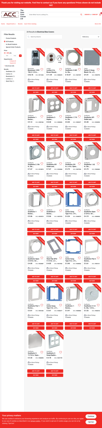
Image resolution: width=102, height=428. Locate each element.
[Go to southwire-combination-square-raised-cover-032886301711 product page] (54, 213)
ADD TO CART (36, 88)
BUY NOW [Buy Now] (35, 92)
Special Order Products (13, 47)
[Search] (81, 14)
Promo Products (11, 38)
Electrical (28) (9, 66)
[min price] (7, 55)
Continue (91, 416)
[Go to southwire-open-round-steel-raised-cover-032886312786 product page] (73, 166)
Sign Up (95, 14)
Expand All (13, 63)
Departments (11, 24)
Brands (20, 24)
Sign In (87, 14)
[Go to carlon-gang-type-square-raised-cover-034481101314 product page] (54, 307)
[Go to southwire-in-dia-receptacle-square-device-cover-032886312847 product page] (73, 71)
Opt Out (91, 422)
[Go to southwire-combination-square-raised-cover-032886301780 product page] (73, 307)
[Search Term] (55, 15)
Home (3, 24)
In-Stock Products (11, 44)
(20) (10, 71)
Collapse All (13, 61)
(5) (9, 74)
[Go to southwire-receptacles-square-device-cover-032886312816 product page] (54, 118)
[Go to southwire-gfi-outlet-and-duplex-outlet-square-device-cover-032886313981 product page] (54, 166)
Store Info (98, 24)
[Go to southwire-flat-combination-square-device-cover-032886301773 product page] (36, 307)
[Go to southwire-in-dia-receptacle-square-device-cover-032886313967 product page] (73, 118)
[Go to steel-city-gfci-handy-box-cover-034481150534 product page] (54, 260)
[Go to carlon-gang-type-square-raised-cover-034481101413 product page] (73, 260)
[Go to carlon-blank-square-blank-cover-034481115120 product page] (92, 71)
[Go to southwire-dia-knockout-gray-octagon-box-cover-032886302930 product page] (92, 307)
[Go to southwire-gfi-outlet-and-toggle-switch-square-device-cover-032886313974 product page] (92, 118)
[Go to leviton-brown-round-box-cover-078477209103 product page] (54, 71)
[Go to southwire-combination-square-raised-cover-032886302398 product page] (36, 118)
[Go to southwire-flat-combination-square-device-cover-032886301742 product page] (92, 260)
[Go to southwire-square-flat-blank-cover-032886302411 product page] (36, 354)
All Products (10, 41)
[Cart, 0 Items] (100, 15)
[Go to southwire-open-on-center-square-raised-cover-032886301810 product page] (92, 213)
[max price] (15, 55)
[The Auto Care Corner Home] (10, 14)
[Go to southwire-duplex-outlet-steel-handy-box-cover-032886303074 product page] (54, 354)
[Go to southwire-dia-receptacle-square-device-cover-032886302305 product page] (92, 166)
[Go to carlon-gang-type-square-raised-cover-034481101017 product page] (73, 213)
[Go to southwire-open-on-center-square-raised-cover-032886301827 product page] (36, 260)
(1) (10, 76)
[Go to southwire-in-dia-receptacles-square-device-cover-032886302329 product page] (36, 166)
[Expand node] (4, 65)
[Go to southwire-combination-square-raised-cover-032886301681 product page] (36, 213)
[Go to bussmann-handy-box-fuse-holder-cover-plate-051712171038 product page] (36, 71)
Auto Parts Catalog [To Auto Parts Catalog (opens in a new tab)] (30, 24)
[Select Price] (20, 55)
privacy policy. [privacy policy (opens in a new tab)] (36, 421)
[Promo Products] (4, 38)
